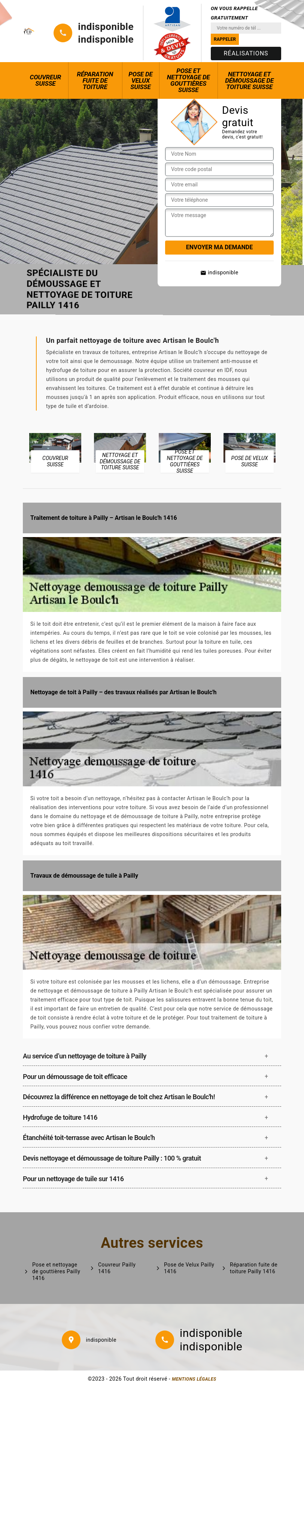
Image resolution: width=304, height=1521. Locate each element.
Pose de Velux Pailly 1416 (189, 1268)
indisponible (106, 26)
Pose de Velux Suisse (140, 80)
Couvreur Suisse (45, 80)
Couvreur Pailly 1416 (117, 1268)
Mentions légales (194, 1379)
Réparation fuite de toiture (95, 80)
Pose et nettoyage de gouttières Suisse (188, 80)
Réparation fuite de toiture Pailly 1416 (253, 1268)
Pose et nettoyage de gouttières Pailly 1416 (56, 1271)
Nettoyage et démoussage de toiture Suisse (249, 80)
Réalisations (246, 53)
